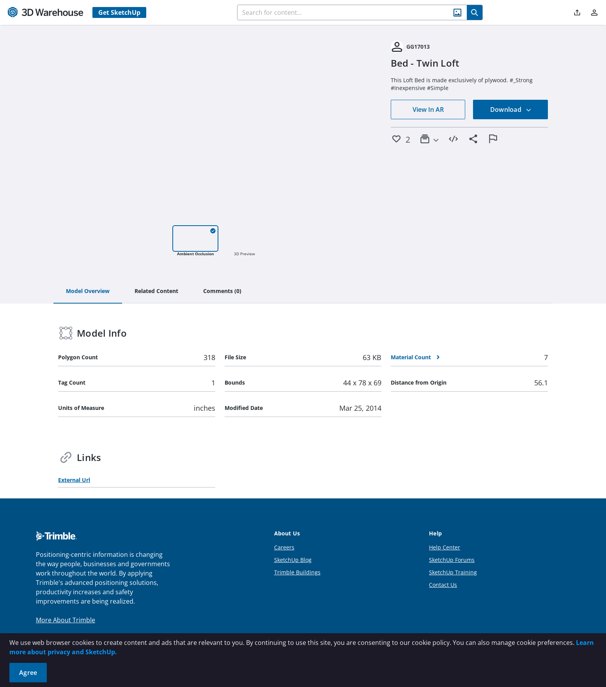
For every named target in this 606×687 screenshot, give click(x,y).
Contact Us (443, 584)
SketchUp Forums (452, 559)
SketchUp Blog (293, 559)
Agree (28, 672)
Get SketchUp (119, 12)
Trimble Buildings (297, 572)
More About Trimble (65, 620)
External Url (74, 480)
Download (511, 109)
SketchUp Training (453, 572)
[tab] (87, 291)
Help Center (444, 547)
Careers (284, 547)
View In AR (428, 109)
